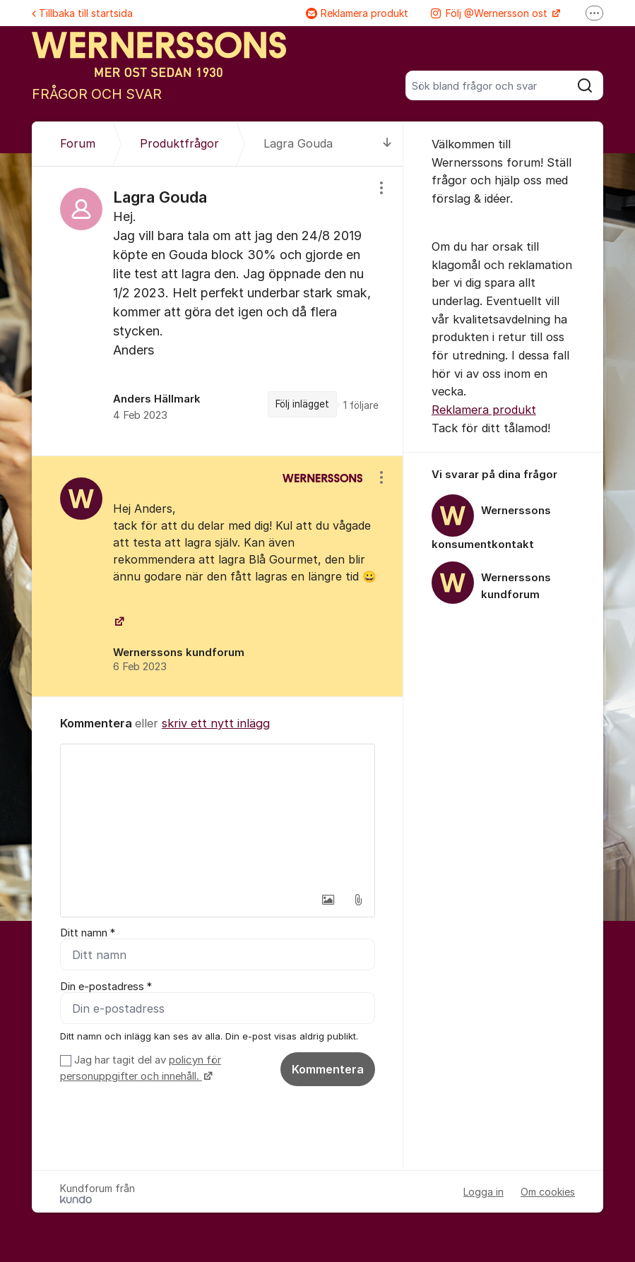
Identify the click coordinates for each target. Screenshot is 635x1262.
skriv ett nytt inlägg (216, 723)
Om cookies (548, 1192)
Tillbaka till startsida (82, 13)
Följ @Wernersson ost (490, 13)
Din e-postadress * (106, 986)
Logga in (483, 1192)
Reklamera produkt (357, 13)
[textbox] (217, 815)
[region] (217, 311)
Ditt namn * (87, 933)
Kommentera (328, 1069)
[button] (328, 900)
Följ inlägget (302, 404)
